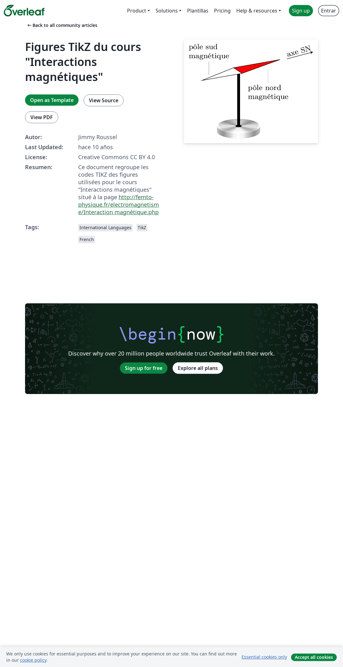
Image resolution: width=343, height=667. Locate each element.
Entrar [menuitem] (328, 10)
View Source (103, 100)
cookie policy (33, 660)
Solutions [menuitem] (167, 10)
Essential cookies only (264, 657)
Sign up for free (143, 368)
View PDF (41, 117)
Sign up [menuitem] (301, 10)
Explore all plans (198, 368)
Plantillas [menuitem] (197, 10)
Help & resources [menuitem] (256, 10)
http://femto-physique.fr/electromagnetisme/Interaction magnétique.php (118, 204)
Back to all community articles (61, 25)
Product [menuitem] (136, 10)
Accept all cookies (314, 657)
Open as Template (52, 100)
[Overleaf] (24, 10)
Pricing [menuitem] (222, 10)
